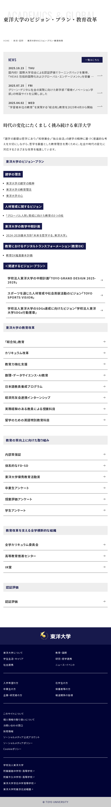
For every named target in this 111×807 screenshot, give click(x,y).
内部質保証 (13, 454)
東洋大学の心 (14, 196)
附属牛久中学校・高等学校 (18, 777)
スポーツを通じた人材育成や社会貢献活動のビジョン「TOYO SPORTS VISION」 (50, 295)
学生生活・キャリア (13, 658)
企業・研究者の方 (12, 695)
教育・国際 (18, 40)
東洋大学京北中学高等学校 (18, 783)
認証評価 (11, 601)
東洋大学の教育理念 (19, 189)
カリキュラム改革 (17, 353)
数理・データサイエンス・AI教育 (26, 375)
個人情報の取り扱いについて (19, 719)
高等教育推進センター (20, 556)
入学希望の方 (10, 683)
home (6, 40)
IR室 (8, 567)
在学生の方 (62, 683)
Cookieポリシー (12, 749)
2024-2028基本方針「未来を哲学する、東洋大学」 (36, 235)
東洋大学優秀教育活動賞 (22, 477)
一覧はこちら (92, 59)
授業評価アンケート (18, 499)
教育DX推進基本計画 (19, 255)
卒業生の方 (9, 689)
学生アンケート (15, 510)
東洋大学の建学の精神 (20, 183)
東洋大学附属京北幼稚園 (17, 789)
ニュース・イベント (65, 664)
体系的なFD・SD (16, 465)
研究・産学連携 (64, 658)
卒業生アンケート (17, 488)
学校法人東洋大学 (13, 765)
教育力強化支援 (16, 364)
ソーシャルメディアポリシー (18, 743)
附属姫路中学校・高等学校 (18, 771)
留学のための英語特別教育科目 (27, 420)
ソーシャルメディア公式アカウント (21, 737)
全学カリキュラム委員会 (21, 544)
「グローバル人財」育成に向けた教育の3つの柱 (35, 215)
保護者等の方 (63, 689)
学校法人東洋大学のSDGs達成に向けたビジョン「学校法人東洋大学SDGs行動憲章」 (52, 310)
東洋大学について (13, 652)
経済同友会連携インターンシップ (28, 397)
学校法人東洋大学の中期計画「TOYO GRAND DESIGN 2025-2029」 (52, 280)
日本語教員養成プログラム (24, 386)
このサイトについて (13, 713)
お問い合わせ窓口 (13, 725)
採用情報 (8, 731)
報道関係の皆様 (64, 695)
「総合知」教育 (14, 342)
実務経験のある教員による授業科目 (30, 409)
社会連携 (8, 664)
